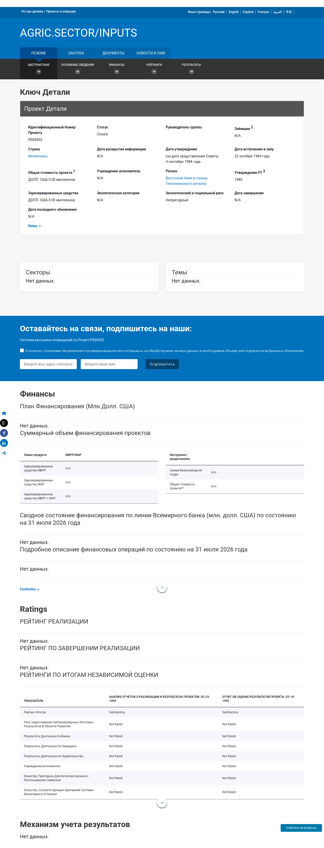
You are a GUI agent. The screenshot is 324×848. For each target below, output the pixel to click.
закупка (76, 53)
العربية (277, 12)
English (234, 12)
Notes (32, 226)
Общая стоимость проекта (51, 172)
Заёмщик (244, 128)
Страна (34, 149)
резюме (38, 53)
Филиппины (38, 156)
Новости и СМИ (151, 53)
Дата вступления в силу (254, 149)
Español (248, 12)
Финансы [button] (116, 69)
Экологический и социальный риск (195, 193)
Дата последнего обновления (52, 210)
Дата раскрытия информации (121, 149)
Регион (171, 171)
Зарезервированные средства (53, 193)
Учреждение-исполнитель (118, 171)
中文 (289, 12)
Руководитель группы (184, 127)
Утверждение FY (250, 172)
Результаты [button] (191, 69)
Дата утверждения (181, 149)
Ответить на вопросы (301, 828)
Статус (102, 127)
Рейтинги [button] (154, 69)
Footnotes (28, 589)
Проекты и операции (61, 11)
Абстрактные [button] (38, 69)
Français (263, 12)
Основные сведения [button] (77, 69)
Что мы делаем (32, 11)
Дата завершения (249, 193)
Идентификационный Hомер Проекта (52, 130)
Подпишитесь (162, 364)
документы (113, 53)
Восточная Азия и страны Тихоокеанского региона (187, 181)
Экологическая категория (118, 193)
